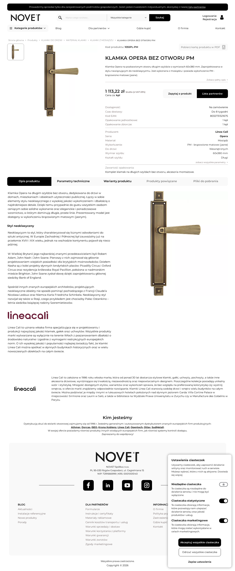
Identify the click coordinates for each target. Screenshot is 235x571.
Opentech (137, 427)
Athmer (75, 427)
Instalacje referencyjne (32, 513)
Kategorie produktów (30, 28)
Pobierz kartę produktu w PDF (200, 47)
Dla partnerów (99, 28)
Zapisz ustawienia (199, 561)
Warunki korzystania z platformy (105, 531)
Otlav (147, 427)
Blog (58, 28)
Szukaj (160, 17)
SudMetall (158, 427)
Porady (22, 522)
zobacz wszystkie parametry (211, 162)
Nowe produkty (27, 517)
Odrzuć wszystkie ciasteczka (199, 552)
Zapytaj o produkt (180, 93)
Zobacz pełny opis (216, 79)
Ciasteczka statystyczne (188, 500)
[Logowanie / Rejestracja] (213, 17)
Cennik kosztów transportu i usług (106, 522)
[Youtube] (127, 485)
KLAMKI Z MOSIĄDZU (102, 40)
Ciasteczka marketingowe (189, 520)
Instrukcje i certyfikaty (99, 513)
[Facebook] (88, 485)
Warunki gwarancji (97, 535)
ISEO (94, 427)
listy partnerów (197, 6)
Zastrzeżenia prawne (165, 517)
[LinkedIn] (108, 485)
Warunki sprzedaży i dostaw (102, 526)
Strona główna (16, 40)
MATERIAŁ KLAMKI (76, 40)
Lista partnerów (212, 93)
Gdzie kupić (144, 28)
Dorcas (86, 427)
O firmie (183, 28)
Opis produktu (29, 181)
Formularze (92, 509)
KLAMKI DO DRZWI (51, 40)
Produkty (33, 40)
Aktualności (25, 509)
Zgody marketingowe (98, 544)
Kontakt (220, 28)
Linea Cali (123, 427)
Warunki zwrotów (96, 539)
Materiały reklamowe (98, 517)
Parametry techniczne (73, 181)
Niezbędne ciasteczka (186, 484)
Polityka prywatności (166, 513)
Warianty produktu (118, 181)
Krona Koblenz (107, 427)
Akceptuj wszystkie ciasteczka (199, 542)
